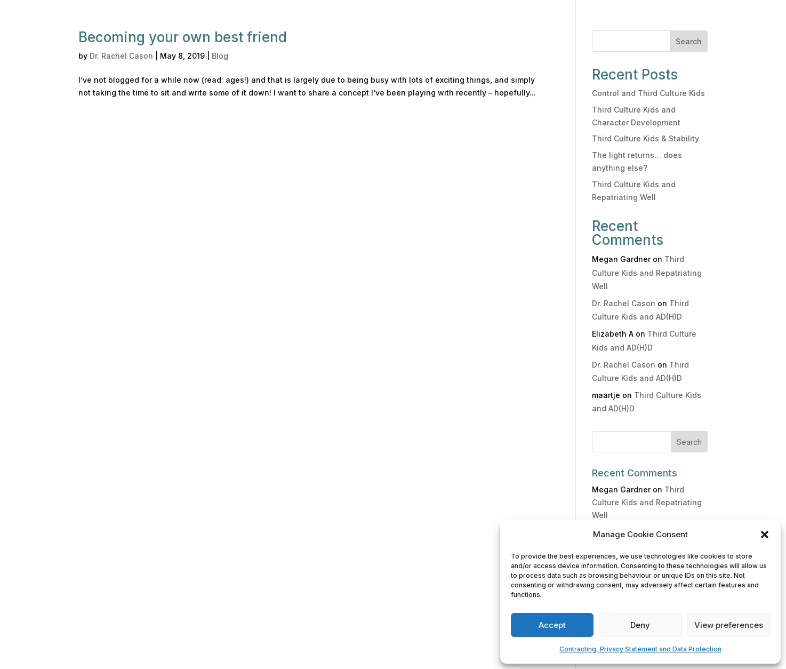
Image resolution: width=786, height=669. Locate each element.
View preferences (728, 625)
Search (689, 41)
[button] (764, 534)
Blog (220, 55)
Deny (640, 625)
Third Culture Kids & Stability (645, 138)
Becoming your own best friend (182, 37)
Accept (552, 625)
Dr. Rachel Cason (121, 55)
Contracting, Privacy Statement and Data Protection (640, 649)
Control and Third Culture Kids (648, 93)
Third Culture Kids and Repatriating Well (647, 272)
